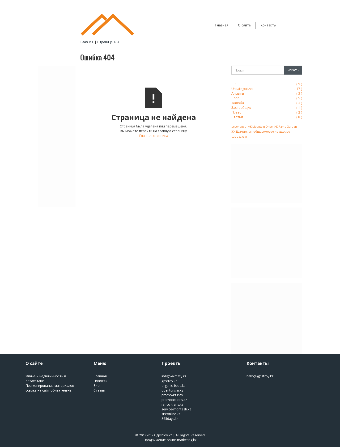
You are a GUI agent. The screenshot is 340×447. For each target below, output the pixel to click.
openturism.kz (172, 390)
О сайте (244, 25)
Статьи (99, 390)
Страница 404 (108, 42)
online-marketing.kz (181, 440)
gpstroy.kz (169, 381)
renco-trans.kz (172, 404)
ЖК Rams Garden (285, 127)
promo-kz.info (172, 395)
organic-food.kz (173, 385)
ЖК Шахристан (241, 132)
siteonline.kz (171, 414)
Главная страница (153, 135)
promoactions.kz (174, 399)
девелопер (238, 127)
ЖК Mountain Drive (260, 127)
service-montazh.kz (176, 409)
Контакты (268, 25)
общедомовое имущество (271, 132)
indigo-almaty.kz (174, 376)
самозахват (239, 137)
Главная (221, 25)
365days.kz (170, 418)
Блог (97, 385)
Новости (100, 381)
